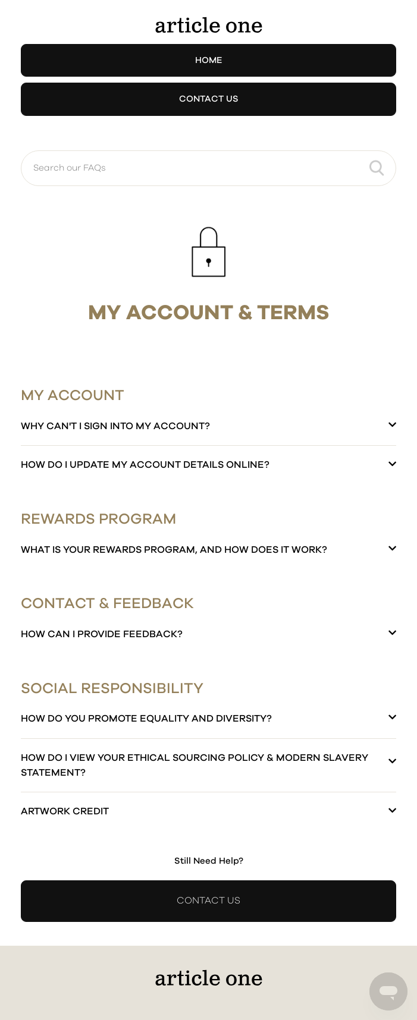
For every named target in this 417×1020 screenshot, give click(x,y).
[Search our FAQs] (208, 168)
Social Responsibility (112, 688)
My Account (72, 395)
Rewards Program (98, 519)
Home (208, 60)
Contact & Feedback (107, 603)
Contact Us (209, 99)
